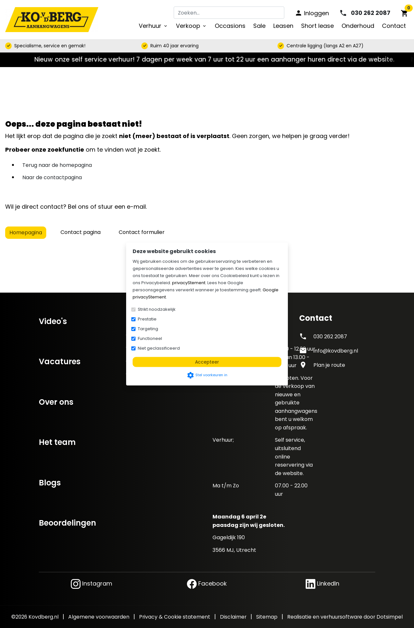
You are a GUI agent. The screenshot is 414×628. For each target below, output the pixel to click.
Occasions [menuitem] (230, 26)
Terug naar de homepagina (57, 165)
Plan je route (329, 365)
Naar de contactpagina (52, 177)
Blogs (50, 482)
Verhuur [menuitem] (153, 26)
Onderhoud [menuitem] (358, 26)
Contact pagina (80, 232)
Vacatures (60, 361)
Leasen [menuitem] (283, 26)
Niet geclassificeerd (159, 348)
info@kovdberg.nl (335, 351)
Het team (57, 442)
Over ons (56, 402)
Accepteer (207, 362)
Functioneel (150, 338)
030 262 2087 (330, 336)
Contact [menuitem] (394, 26)
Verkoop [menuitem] (191, 26)
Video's (53, 321)
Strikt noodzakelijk (157, 309)
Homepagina (25, 232)
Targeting (148, 329)
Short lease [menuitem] (317, 26)
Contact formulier (142, 232)
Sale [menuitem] (259, 26)
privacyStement (188, 283)
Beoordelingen (67, 523)
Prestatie (147, 319)
